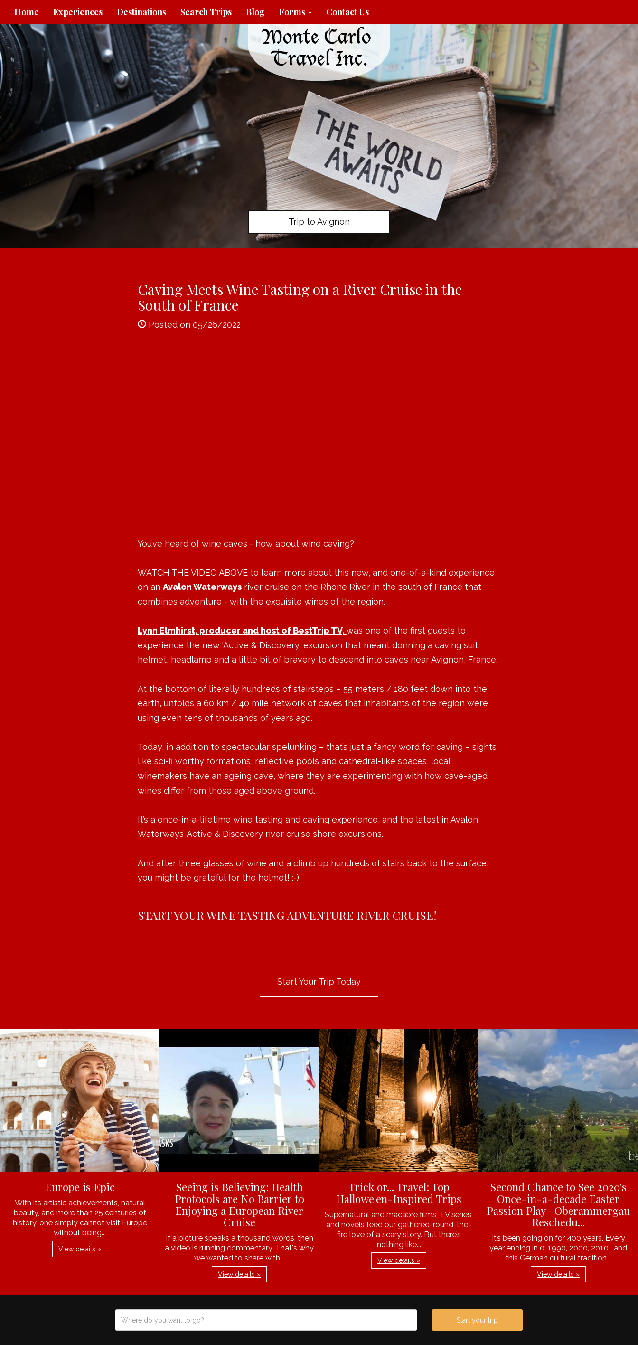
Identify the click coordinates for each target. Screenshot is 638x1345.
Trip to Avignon (319, 222)
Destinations (141, 12)
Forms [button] (295, 12)
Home (26, 12)
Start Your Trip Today (319, 981)
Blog (255, 12)
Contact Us (347, 12)
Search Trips (206, 12)
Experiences (78, 12)
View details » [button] (79, 1249)
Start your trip (477, 1320)
